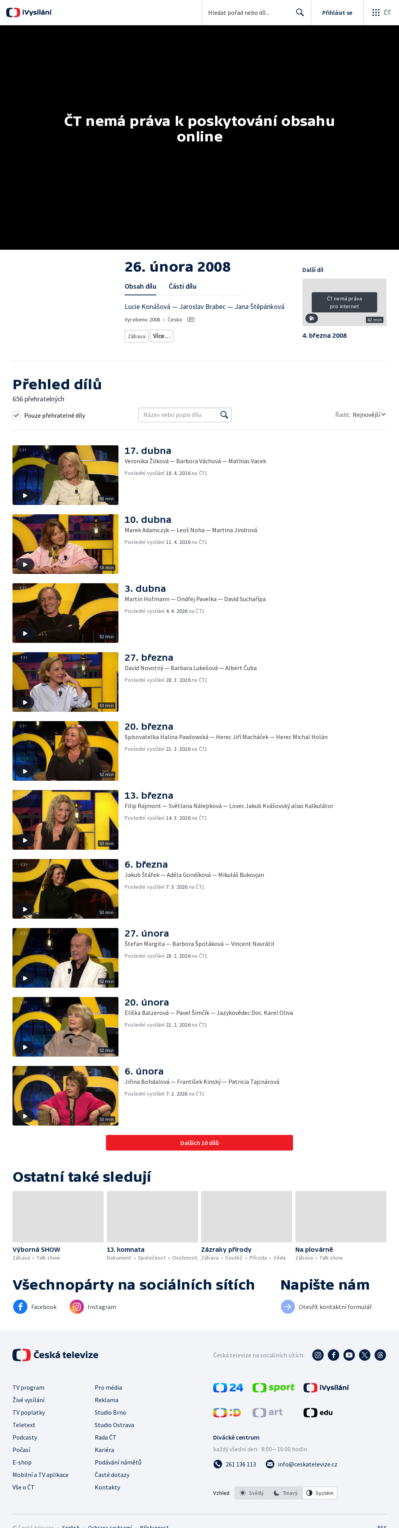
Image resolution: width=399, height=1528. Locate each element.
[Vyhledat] (224, 415)
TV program (28, 1387)
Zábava (137, 334)
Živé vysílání (28, 1400)
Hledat (298, 15)
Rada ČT (106, 1437)
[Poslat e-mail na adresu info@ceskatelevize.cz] (301, 1464)
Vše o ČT (23, 1487)
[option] (251, 1493)
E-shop (22, 1462)
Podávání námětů (118, 1462)
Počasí (21, 1450)
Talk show (166, 334)
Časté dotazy (112, 1475)
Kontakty (107, 1487)
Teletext (23, 1425)
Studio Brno (110, 1412)
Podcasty (24, 1437)
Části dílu (182, 286)
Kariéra (104, 1450)
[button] (344, 305)
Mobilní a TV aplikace (40, 1475)
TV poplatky (28, 1412)
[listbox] (285, 1493)
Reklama (106, 1400)
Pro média (108, 1387)
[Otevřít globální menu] (381, 12)
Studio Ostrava (114, 1425)
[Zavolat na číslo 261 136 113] (234, 1464)
